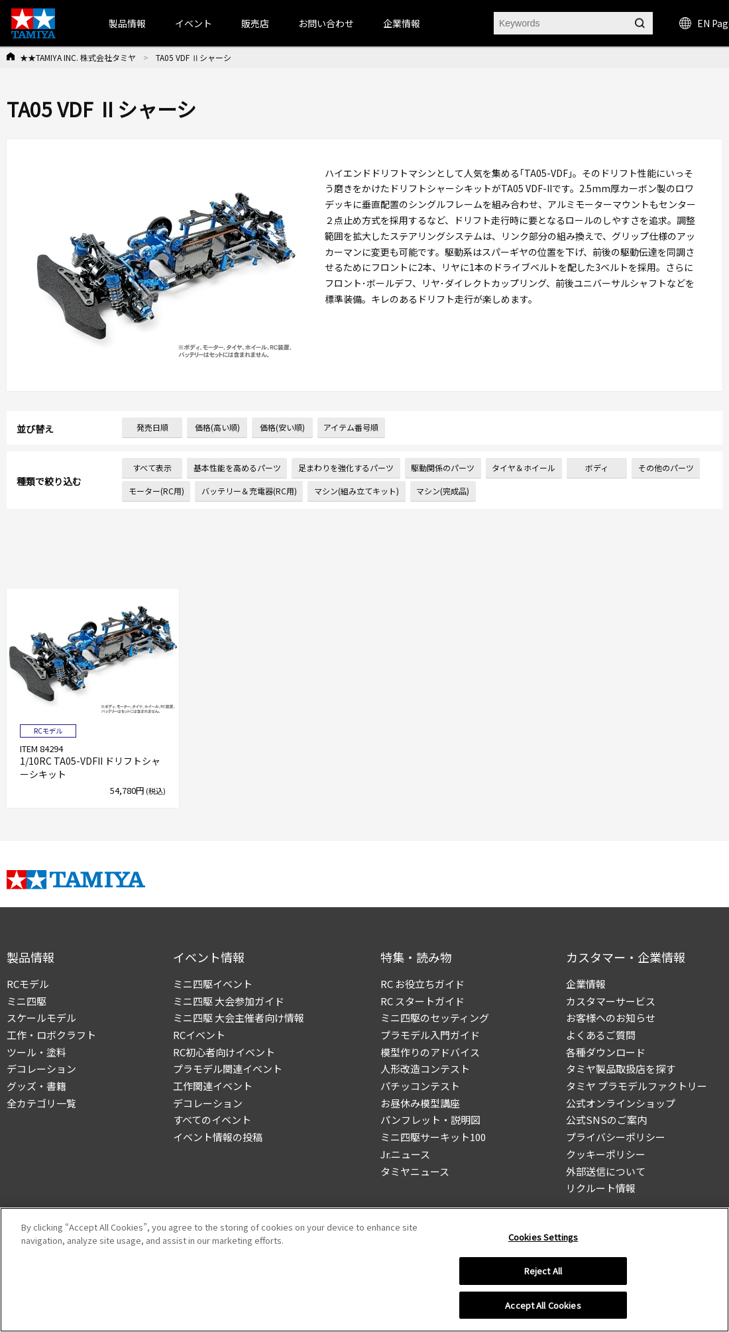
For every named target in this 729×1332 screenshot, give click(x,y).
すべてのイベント (212, 1120)
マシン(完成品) (442, 490)
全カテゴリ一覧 (41, 1103)
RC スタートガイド (422, 1001)
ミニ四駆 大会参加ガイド (228, 1001)
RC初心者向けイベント (224, 1052)
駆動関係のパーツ (443, 467)
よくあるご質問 (601, 1035)
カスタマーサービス (610, 1001)
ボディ (596, 467)
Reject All (543, 1276)
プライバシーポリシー (615, 1137)
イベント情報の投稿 (217, 1137)
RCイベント (199, 1035)
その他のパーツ (666, 467)
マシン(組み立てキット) (356, 490)
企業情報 (586, 984)
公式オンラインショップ (620, 1103)
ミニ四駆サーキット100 (433, 1137)
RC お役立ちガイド (422, 984)
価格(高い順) (217, 427)
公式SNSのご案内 (606, 1120)
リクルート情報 (601, 1188)
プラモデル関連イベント (227, 1069)
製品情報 (127, 23)
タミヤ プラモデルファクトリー (636, 1086)
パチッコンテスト (420, 1086)
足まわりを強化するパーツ (346, 467)
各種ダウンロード (605, 1052)
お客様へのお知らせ (610, 1018)
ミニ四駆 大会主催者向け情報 (238, 1018)
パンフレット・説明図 (430, 1120)
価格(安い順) (282, 427)
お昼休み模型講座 (420, 1103)
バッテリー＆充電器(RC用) (249, 490)
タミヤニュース (414, 1171)
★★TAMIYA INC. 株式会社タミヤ (78, 57)
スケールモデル (41, 1018)
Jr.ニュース (405, 1154)
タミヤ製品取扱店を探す (620, 1069)
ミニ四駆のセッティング (434, 1018)
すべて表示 (152, 467)
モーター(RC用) (156, 490)
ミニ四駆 (26, 1001)
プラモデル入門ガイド (430, 1035)
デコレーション (41, 1069)
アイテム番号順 (350, 427)
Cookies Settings (543, 1242)
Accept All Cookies (543, 1310)
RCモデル (28, 984)
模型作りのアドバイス (430, 1052)
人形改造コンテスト (425, 1069)
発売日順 (152, 427)
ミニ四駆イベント (212, 984)
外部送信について (605, 1171)
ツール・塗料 (36, 1052)
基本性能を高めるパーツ (237, 467)
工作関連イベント (212, 1086)
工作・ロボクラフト (51, 1035)
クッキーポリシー (605, 1154)
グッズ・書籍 (36, 1086)
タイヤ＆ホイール (523, 467)
